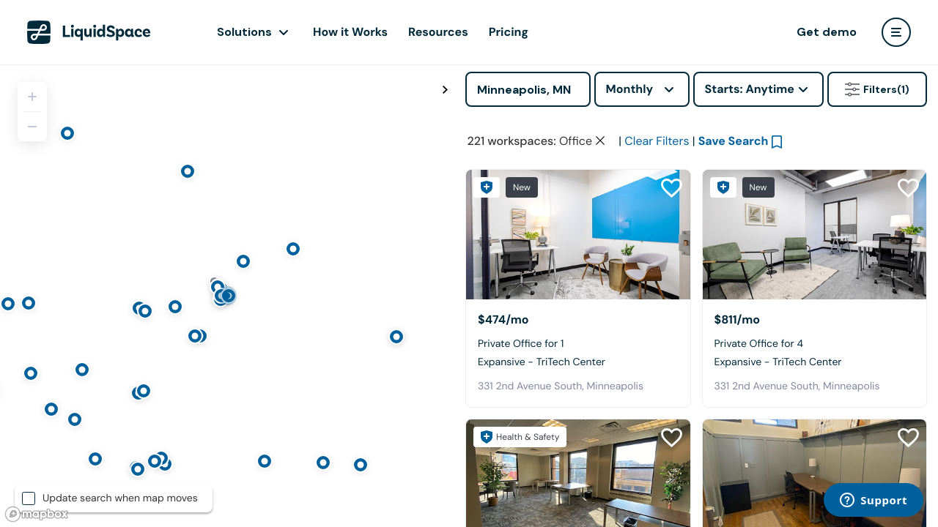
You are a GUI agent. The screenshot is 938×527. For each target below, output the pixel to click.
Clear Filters (656, 141)
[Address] (528, 89)
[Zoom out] (32, 126)
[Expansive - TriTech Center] (578, 234)
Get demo (827, 32)
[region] (227, 295)
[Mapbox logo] (36, 514)
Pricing (508, 32)
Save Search (733, 141)
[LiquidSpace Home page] (89, 32)
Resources (438, 32)
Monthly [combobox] (630, 89)
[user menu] (896, 32)
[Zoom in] (32, 96)
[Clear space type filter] (600, 140)
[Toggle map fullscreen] (444, 90)
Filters (877, 89)
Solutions (244, 32)
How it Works (350, 32)
